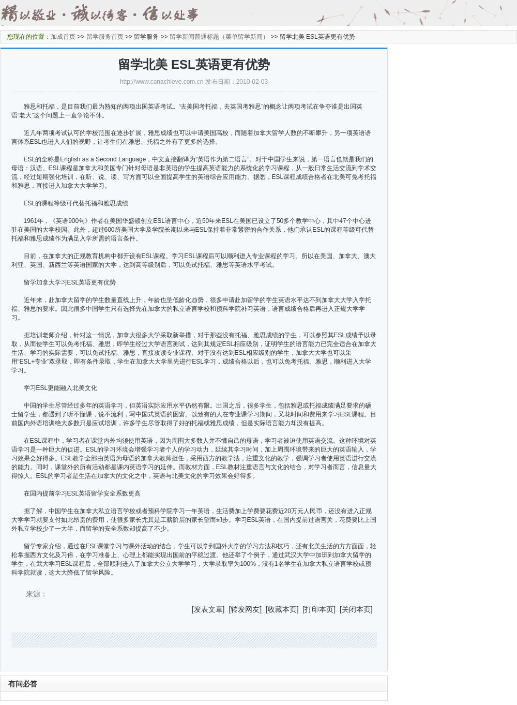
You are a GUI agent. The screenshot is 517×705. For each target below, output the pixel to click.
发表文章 (208, 609)
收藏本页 (282, 609)
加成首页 (63, 36)
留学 (30, 546)
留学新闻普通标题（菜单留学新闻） (219, 36)
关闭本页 (356, 609)
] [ (227, 609)
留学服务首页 (105, 36)
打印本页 (319, 609)
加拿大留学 (70, 300)
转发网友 (245, 609)
